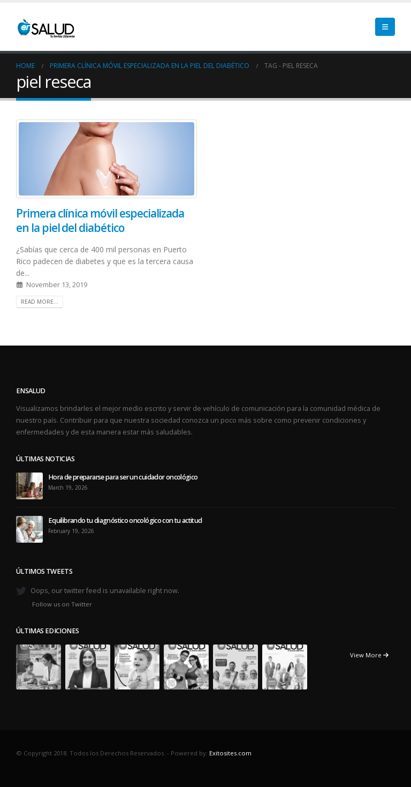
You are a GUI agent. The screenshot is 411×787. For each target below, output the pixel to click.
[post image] (106, 158)
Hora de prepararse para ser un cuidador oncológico (123, 477)
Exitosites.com (230, 753)
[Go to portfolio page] (38, 666)
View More (369, 655)
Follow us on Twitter (62, 604)
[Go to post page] (29, 485)
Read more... (39, 301)
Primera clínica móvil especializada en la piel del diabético (100, 220)
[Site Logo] (45, 27)
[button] (385, 27)
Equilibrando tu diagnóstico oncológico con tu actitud (125, 520)
